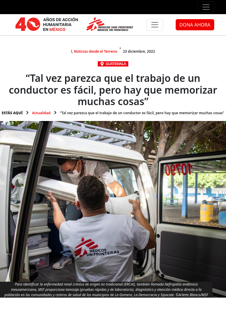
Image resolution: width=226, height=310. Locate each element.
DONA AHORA (195, 24)
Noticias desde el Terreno (95, 51)
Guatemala (116, 63)
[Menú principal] (155, 25)
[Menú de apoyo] (206, 7)
